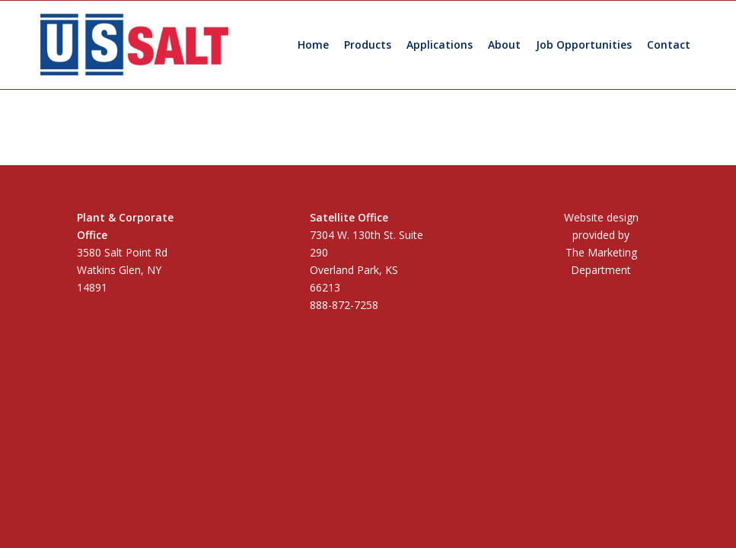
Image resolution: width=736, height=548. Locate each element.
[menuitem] (313, 45)
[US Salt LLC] (134, 45)
